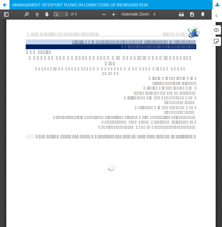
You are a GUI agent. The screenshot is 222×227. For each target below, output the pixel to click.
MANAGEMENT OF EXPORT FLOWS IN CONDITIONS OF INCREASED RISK (80, 5)
